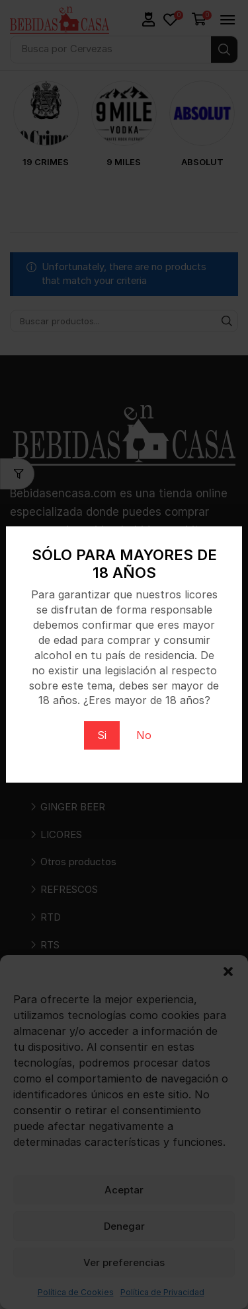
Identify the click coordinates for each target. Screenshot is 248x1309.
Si (101, 735)
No (143, 735)
